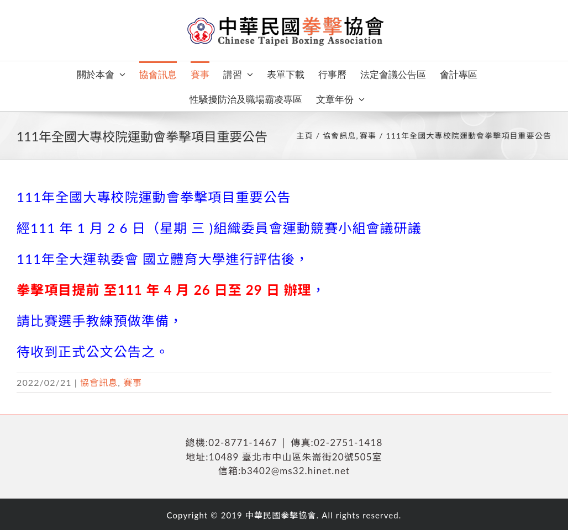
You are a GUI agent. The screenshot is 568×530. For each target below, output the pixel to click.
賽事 (132, 382)
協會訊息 (99, 382)
